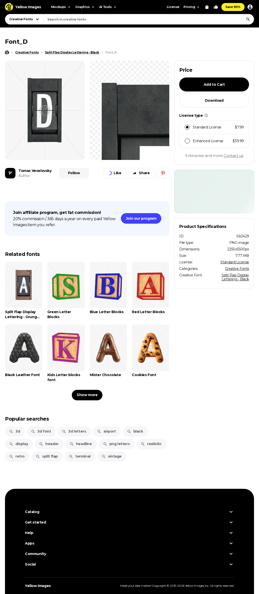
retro (17, 456)
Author (24, 175)
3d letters (74, 431)
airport (106, 431)
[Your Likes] (216, 7)
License (173, 7)
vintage (111, 456)
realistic (151, 444)
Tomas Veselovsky (35, 170)
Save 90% (233, 7)
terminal (79, 456)
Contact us (233, 155)
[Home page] (7, 52)
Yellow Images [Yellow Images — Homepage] (38, 586)
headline (81, 444)
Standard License (234, 262)
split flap (47, 456)
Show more (87, 395)
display (18, 444)
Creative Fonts (237, 268)
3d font (41, 431)
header (49, 444)
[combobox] (148, 19)
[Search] (248, 19)
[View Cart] (207, 7)
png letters (116, 444)
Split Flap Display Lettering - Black (235, 277)
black (135, 431)
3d (14, 431)
